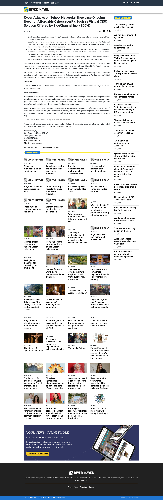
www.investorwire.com (32, 141)
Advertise (83, 487)
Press (70, 487)
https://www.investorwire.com (59, 120)
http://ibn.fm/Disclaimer (64, 126)
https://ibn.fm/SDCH (33, 88)
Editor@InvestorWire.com (33, 143)
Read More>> (28, 82)
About (76, 487)
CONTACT (55, 3)
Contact (91, 487)
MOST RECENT (37, 3)
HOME (27, 3)
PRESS (46, 3)
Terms (122, 498)
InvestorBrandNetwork (51, 147)
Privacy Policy (133, 498)
